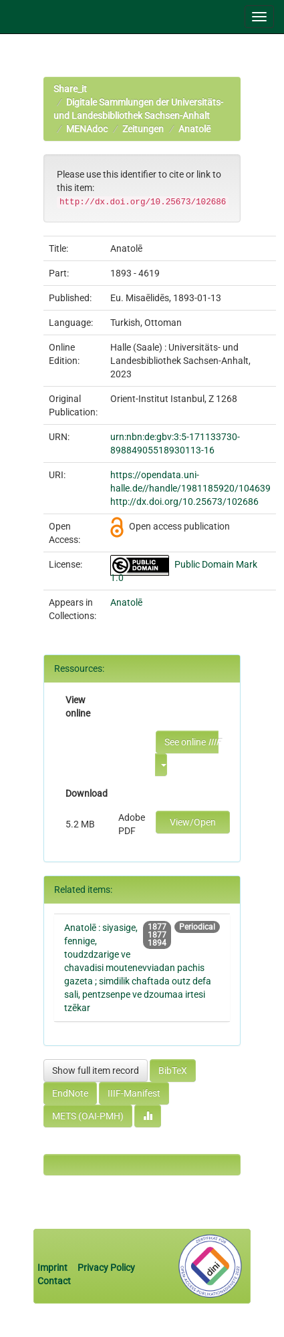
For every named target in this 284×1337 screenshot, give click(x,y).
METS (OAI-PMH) (88, 1116)
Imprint (53, 1267)
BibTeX (172, 1070)
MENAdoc (87, 129)
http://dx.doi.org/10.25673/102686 (184, 501)
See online (191, 742)
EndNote (70, 1093)
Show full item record (95, 1070)
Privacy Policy (106, 1267)
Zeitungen (143, 129)
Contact (54, 1281)
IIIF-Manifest (134, 1093)
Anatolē (194, 129)
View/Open (193, 822)
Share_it (70, 88)
